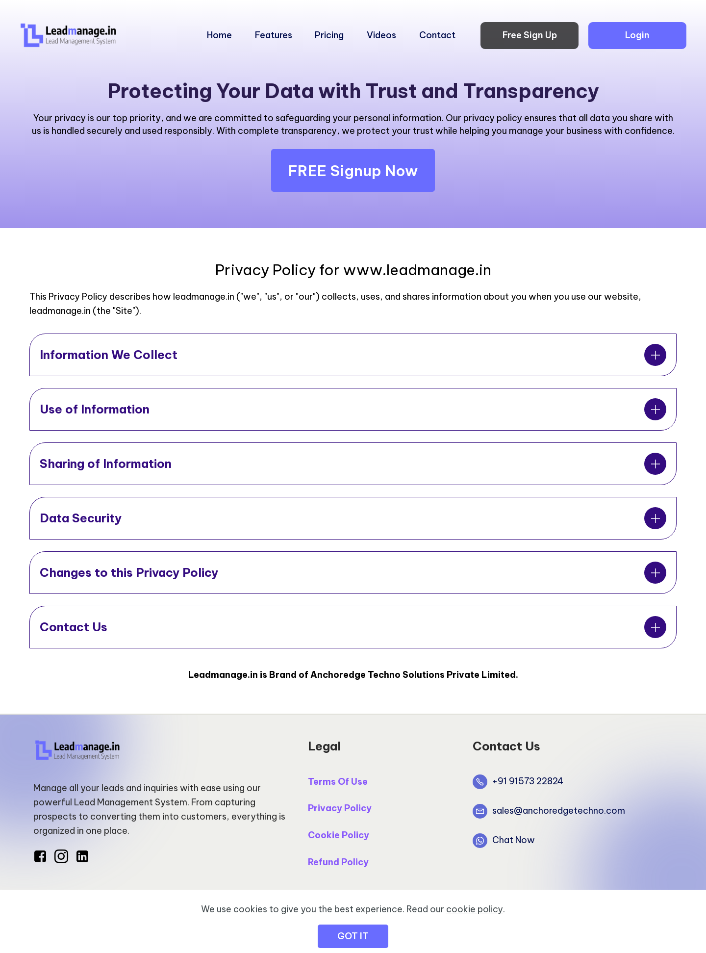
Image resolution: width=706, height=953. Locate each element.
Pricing (329, 35)
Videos (381, 35)
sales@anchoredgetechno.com (558, 810)
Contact (437, 35)
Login (637, 35)
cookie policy (474, 931)
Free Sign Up (530, 35)
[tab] (353, 355)
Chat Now (513, 840)
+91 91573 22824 (527, 781)
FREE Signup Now (353, 170)
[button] (353, 355)
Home (219, 35)
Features (273, 35)
